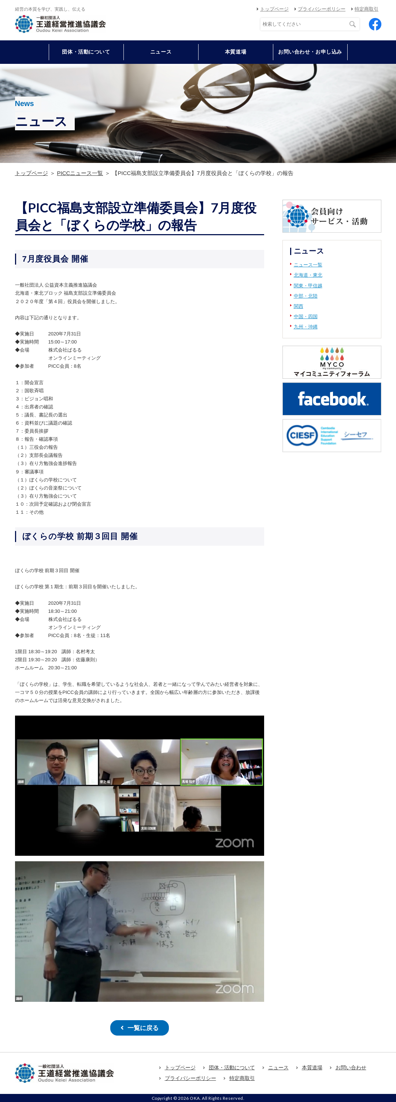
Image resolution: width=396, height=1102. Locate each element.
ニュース (160, 52)
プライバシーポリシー (321, 9)
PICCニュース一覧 (80, 173)
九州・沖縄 (306, 327)
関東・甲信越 (308, 285)
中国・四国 (306, 316)
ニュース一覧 (308, 265)
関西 (298, 306)
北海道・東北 (308, 275)
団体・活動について (232, 1066)
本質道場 (235, 52)
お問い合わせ (351, 1066)
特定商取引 (366, 9)
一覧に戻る (143, 1027)
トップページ (274, 9)
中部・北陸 (306, 296)
